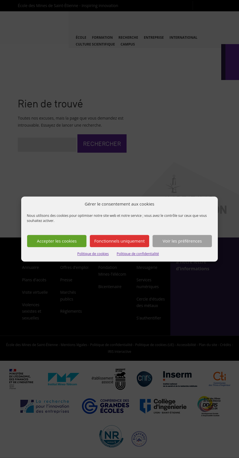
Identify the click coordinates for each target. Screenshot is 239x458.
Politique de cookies (93, 253)
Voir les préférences (182, 241)
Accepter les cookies (57, 241)
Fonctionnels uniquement (119, 241)
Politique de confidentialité (138, 253)
